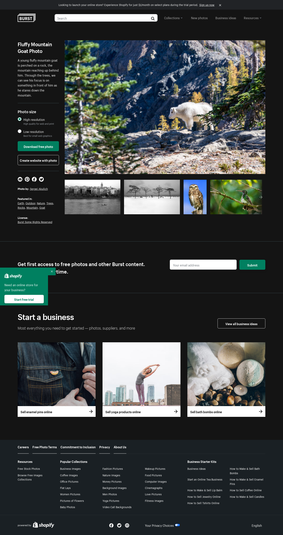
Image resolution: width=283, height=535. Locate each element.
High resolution (34, 119)
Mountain (32, 207)
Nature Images (111, 475)
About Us (120, 446)
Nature (41, 203)
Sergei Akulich (39, 188)
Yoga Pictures (111, 500)
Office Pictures (69, 481)
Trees (49, 203)
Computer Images (156, 481)
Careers (23, 446)
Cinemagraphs (153, 488)
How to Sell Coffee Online (246, 490)
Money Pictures (112, 481)
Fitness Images (154, 500)
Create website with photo (38, 159)
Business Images (70, 468)
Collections (173, 17)
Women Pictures (70, 494)
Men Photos (110, 494)
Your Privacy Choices (162, 525)
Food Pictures (153, 475)
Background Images (115, 488)
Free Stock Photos (29, 468)
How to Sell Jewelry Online (204, 496)
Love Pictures (153, 494)
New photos (199, 17)
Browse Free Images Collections (30, 477)
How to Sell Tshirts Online (203, 503)
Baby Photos (67, 507)
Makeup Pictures (155, 468)
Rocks (21, 207)
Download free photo (38, 146)
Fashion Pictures (113, 468)
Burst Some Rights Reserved (35, 222)
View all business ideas (241, 323)
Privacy (104, 446)
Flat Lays (65, 488)
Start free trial (24, 299)
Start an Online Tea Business (204, 479)
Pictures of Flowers (72, 500)
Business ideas (225, 17)
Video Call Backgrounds (117, 507)
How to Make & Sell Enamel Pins (246, 481)
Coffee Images (69, 475)
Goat (42, 207)
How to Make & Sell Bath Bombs (245, 470)
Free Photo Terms (44, 446)
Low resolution (33, 131)
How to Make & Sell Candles (247, 496)
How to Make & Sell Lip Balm (204, 490)
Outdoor (30, 203)
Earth (21, 203)
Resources (252, 17)
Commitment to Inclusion (78, 446)
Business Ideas (196, 468)
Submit (252, 264)
